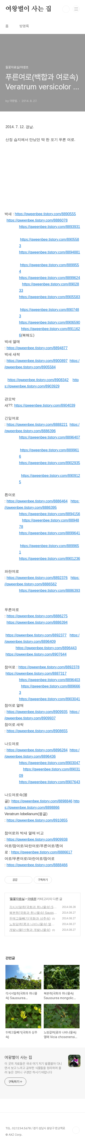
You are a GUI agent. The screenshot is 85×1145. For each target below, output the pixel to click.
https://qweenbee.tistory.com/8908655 (37, 731)
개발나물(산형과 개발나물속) (29, 930)
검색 (66, 9)
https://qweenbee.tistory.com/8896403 (49, 680)
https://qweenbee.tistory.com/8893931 (49, 227)
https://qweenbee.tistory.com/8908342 (37, 380)
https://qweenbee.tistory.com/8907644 (35, 654)
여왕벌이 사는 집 (28, 9)
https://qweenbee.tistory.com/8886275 (37, 616)
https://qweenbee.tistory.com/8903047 (49, 763)
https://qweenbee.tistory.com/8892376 (37, 578)
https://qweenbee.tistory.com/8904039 (44, 405)
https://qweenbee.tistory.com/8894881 (49, 252)
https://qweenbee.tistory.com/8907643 (49, 782)
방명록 (24, 26)
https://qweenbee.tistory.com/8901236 (49, 559)
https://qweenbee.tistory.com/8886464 (37, 501)
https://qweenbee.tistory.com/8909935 (37, 712)
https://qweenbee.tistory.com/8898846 (41, 801)
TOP (76, 1130)
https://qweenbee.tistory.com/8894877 (37, 348)
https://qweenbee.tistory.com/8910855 (37, 820)
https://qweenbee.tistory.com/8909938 (37, 839)
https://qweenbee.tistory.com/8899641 (49, 533)
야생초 (31, 899)
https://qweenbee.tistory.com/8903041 (49, 699)
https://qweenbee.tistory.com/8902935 (49, 463)
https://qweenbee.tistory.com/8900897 (37, 361)
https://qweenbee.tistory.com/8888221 (37, 424)
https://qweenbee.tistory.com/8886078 (37, 220)
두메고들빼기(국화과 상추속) (29, 918)
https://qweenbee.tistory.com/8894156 (49, 514)
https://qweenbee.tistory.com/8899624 (49, 278)
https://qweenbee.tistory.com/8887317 (35, 673)
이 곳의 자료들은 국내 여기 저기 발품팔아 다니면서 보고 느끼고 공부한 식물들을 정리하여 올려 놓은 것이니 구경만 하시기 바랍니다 (33, 1068)
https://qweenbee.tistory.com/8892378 (48, 667)
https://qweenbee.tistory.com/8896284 (37, 750)
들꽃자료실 (17, 899)
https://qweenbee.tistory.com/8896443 (46, 648)
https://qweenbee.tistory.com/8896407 (49, 437)
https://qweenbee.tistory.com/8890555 (45, 214)
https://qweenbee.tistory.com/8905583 (49, 297)
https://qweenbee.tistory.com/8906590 (49, 322)
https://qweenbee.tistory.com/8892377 (35, 635)
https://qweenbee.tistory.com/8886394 (37, 622)
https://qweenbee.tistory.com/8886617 (41, 852)
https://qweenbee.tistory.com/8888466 (37, 865)
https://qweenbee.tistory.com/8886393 (49, 590)
